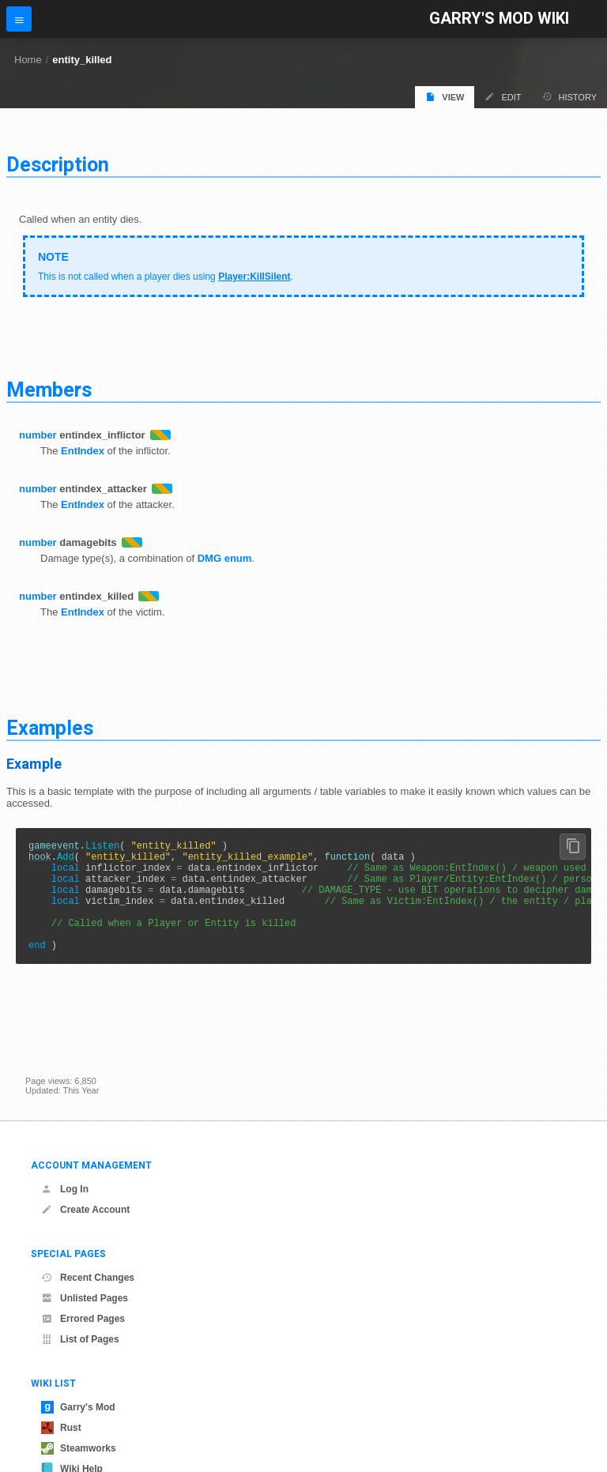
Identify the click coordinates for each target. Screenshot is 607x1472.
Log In (65, 1189)
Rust (61, 1427)
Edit (502, 97)
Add (65, 861)
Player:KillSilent (254, 276)
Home (28, 60)
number (38, 435)
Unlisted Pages (84, 1298)
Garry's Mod (78, 1407)
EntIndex (82, 451)
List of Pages (80, 1339)
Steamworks (78, 1448)
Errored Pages (83, 1318)
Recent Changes (87, 1277)
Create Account (85, 1209)
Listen (102, 847)
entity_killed (81, 60)
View (444, 97)
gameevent (54, 847)
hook (39, 861)
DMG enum (225, 558)
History (570, 97)
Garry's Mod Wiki (499, 18)
